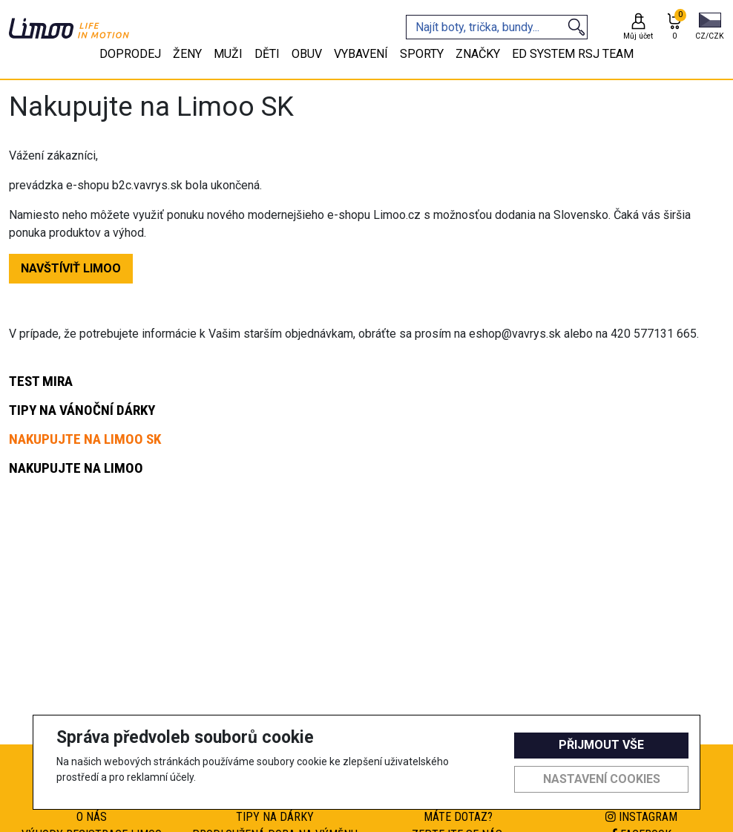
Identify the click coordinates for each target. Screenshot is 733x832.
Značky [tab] (478, 54)
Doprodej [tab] (130, 54)
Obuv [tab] (307, 54)
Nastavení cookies (601, 779)
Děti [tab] (267, 54)
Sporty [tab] (422, 54)
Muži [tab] (228, 54)
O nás (91, 817)
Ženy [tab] (187, 54)
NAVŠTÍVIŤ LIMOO (71, 268)
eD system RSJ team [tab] (573, 54)
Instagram (641, 817)
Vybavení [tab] (361, 54)
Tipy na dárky (275, 817)
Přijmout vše (601, 745)
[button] (709, 27)
